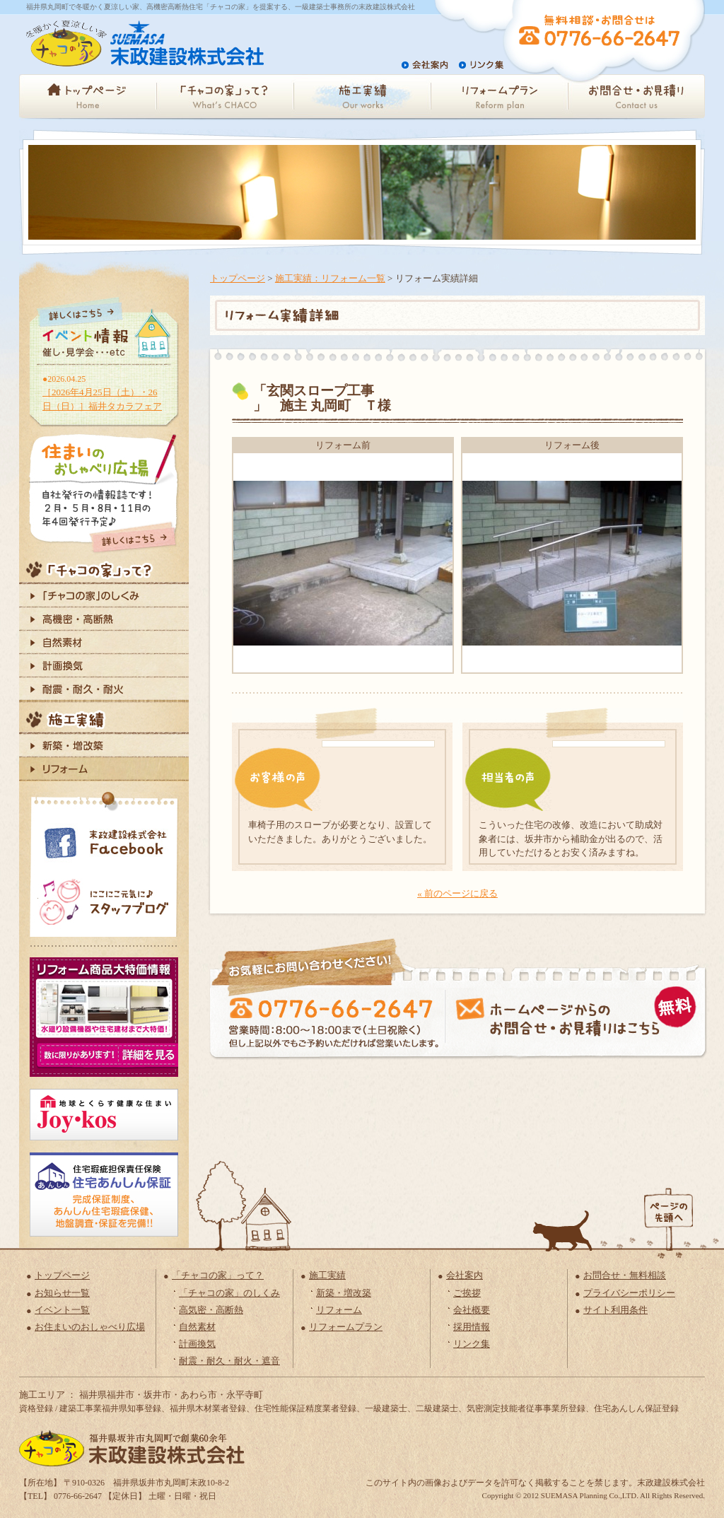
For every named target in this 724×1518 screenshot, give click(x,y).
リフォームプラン (346, 1326)
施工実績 (327, 1275)
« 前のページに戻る (457, 893)
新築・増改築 (343, 1293)
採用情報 (471, 1326)
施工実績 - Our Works (362, 96)
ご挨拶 (467, 1293)
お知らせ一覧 (62, 1293)
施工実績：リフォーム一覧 (330, 278)
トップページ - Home (87, 96)
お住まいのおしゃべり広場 (90, 1326)
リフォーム (339, 1309)
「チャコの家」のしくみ (229, 1293)
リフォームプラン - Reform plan (499, 96)
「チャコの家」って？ (218, 1275)
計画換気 (197, 1343)
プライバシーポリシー (629, 1293)
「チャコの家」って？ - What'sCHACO (224, 96)
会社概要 (471, 1309)
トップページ (237, 278)
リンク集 (471, 1343)
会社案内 (464, 1275)
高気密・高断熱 (211, 1309)
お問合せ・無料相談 (624, 1275)
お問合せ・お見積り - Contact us (636, 96)
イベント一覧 (62, 1309)
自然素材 (197, 1326)
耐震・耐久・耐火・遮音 (229, 1360)
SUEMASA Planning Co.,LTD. (589, 1495)
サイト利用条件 (615, 1309)
